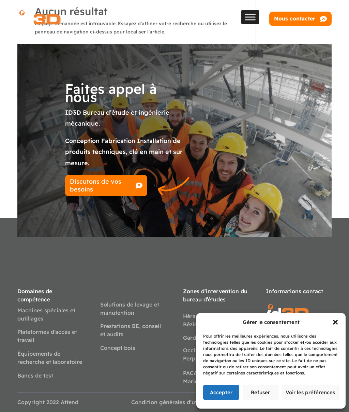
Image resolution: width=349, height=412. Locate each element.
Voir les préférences (310, 392)
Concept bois (117, 347)
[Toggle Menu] (250, 17)
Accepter (221, 392)
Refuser (260, 392)
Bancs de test (35, 375)
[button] (335, 322)
